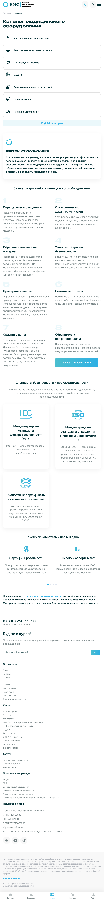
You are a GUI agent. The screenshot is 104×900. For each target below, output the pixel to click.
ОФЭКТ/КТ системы (13, 737)
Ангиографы (9, 733)
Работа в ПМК (10, 695)
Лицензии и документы (14, 699)
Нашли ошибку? (11, 878)
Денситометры (10, 748)
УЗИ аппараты (10, 711)
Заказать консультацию (76, 362)
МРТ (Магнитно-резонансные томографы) (23, 722)
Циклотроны (9, 744)
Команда (7, 674)
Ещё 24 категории (52, 123)
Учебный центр (10, 767)
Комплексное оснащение (15, 760)
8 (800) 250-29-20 (19, 621)
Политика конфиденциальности (18, 790)
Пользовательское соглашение (18, 794)
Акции (6, 779)
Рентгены (7, 715)
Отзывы (6, 677)
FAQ (5, 783)
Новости (7, 685)
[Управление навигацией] (99, 4)
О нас (6, 670)
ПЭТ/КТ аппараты (11, 740)
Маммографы (9, 719)
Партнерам (8, 692)
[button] (48, 584)
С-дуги (6, 729)
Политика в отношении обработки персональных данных (31, 797)
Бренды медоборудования (16, 787)
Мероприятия (9, 688)
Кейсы (6, 681)
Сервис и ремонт (11, 763)
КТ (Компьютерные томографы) (18, 726)
